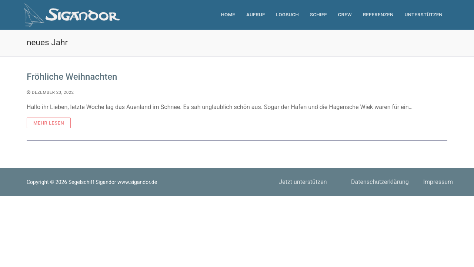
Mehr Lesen (48, 123)
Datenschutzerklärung (380, 181)
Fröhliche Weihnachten (72, 77)
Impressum (438, 181)
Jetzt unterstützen (303, 181)
